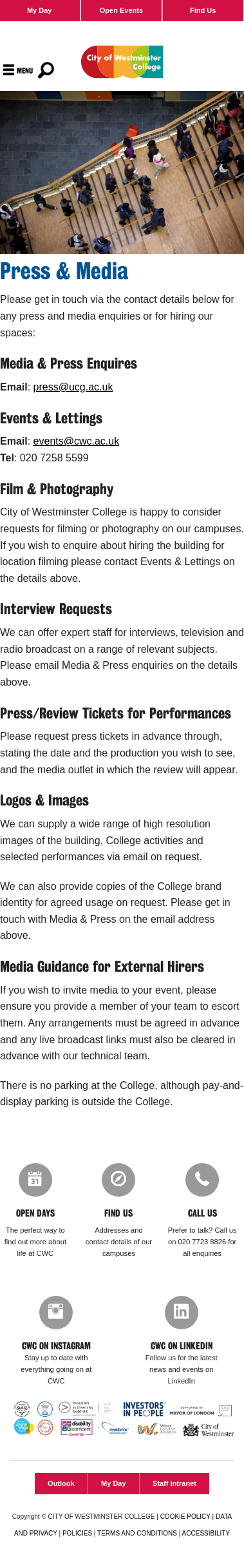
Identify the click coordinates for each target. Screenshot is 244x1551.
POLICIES (77, 1533)
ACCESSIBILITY (206, 1533)
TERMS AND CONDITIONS (137, 1533)
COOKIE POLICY (185, 1516)
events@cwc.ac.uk (76, 441)
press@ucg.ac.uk (73, 386)
